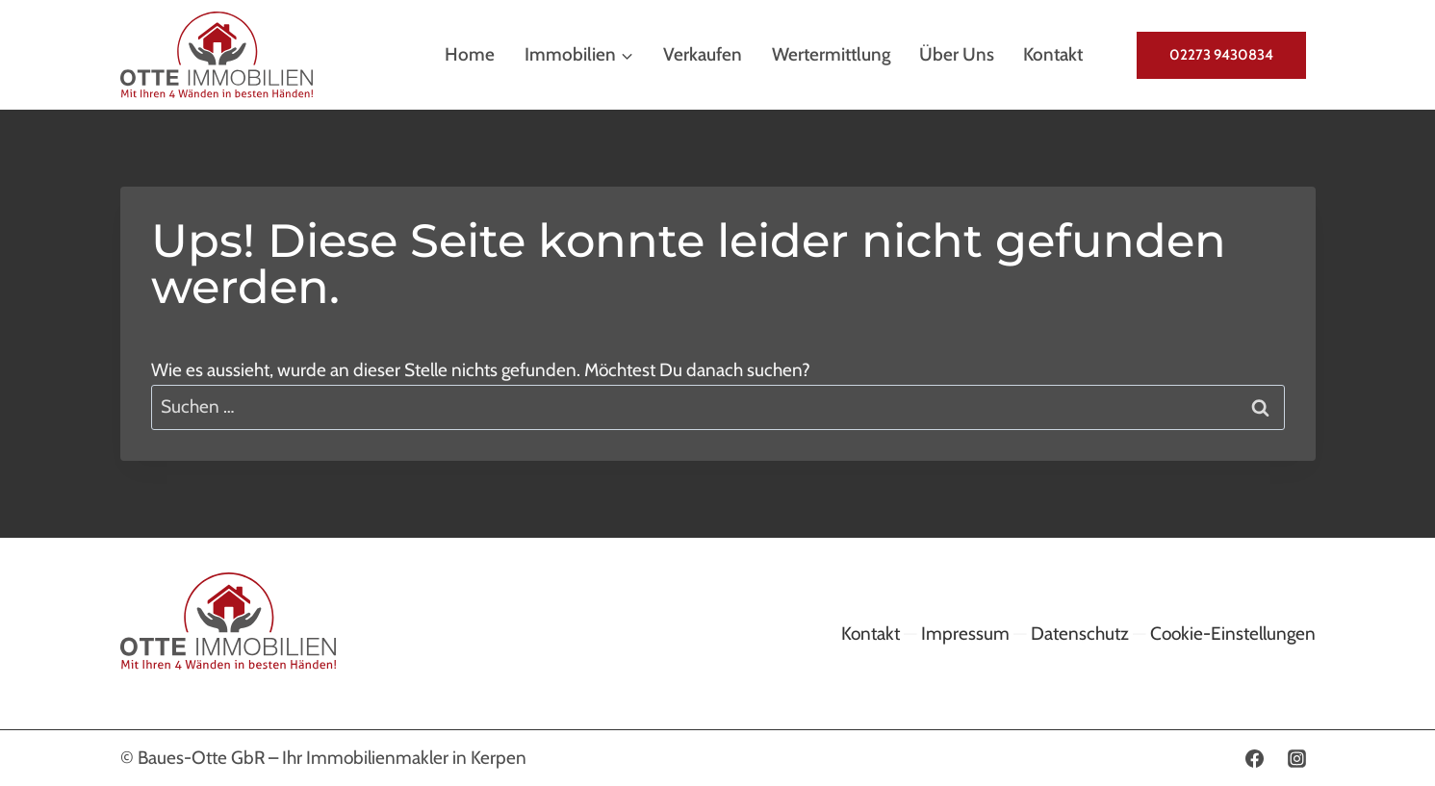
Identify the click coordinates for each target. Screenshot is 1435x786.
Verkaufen (702, 54)
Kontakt (1053, 54)
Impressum (965, 633)
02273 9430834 (1221, 54)
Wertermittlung (831, 54)
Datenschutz (1080, 633)
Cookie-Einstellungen (1233, 633)
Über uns (956, 54)
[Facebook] (1255, 758)
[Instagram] (1297, 758)
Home (470, 54)
